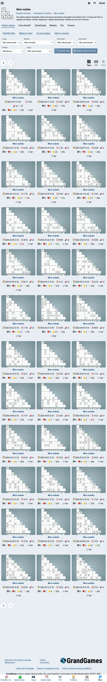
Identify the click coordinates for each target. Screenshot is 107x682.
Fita (62, 25)
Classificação (40, 25)
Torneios (71, 25)
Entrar (102, 3)
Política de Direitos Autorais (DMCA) (76, 668)
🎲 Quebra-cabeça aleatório (85, 51)
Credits (43, 660)
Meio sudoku (18, 97)
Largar (4, 39)
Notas (29, 48)
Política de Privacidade (25, 668)
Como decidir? (24, 25)
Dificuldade (82, 39)
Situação (27, 39)
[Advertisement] (53, 631)
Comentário (44, 662)
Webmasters (10, 662)
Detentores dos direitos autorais (18, 660)
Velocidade (61, 39)
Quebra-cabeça (8, 25)
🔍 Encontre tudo (62, 51)
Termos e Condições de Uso (48, 668)
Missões (53, 25)
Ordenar (5, 48)
